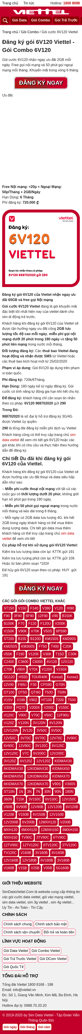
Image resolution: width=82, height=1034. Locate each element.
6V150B (39, 814)
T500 (72, 700)
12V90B (37, 807)
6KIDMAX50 (13, 776)
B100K (9, 623)
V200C (49, 707)
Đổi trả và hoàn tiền (59, 932)
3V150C (34, 799)
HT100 (46, 700)
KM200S (69, 639)
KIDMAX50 (61, 769)
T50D (49, 692)
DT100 (9, 692)
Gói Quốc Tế (13, 967)
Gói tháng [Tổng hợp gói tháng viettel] (27, 1027)
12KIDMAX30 (37, 769)
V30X (8, 707)
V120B (9, 814)
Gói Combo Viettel (45, 951)
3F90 (18, 616)
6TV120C (50, 845)
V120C (9, 715)
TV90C (26, 837)
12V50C (10, 738)
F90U (22, 684)
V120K (33, 654)
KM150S (51, 639)
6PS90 (61, 631)
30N (47, 791)
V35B (48, 868)
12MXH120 (47, 822)
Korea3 (72, 677)
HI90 (70, 608)
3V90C (71, 738)
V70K (35, 631)
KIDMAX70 (61, 776)
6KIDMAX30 (13, 769)
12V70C (56, 738)
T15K (20, 799)
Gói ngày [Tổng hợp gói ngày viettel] (10, 1027)
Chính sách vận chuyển (21, 932)
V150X (61, 669)
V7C (25, 753)
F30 (33, 684)
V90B (8, 807)
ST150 (9, 608)
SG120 (9, 677)
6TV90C (59, 837)
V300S (70, 784)
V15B (22, 868)
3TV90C (42, 837)
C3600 (23, 662)
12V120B (54, 807)
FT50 (43, 646)
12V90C (24, 746)
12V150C (69, 799)
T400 (55, 646)
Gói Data (19, 20)
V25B (35, 868)
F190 (20, 654)
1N (21, 791)
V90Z (33, 700)
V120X (47, 669)
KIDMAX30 (63, 761)
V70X (33, 669)
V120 (58, 608)
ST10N (9, 791)
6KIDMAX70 (13, 784)
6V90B (21, 807)
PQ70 (20, 707)
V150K (9, 631)
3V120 (27, 730)
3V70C (25, 738)
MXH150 (10, 837)
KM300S (28, 646)
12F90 (43, 616)
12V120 (67, 662)
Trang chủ (10, 3)
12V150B (56, 814)
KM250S (10, 646)
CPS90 (46, 684)
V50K (8, 654)
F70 (21, 623)
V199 (21, 700)
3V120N (39, 723)
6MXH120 (29, 830)
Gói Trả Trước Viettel (19, 959)
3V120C (41, 746)
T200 (60, 700)
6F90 (30, 616)
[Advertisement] (41, 141)
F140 (34, 608)
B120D (35, 639)
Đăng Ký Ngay (41, 82)
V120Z (9, 723)
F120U (45, 623)
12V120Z (43, 761)
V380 (46, 608)
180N (69, 791)
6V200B (28, 822)
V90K (22, 631)
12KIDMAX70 (37, 784)
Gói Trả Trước (66, 20)
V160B (26, 853)
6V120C (58, 746)
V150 (22, 608)
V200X (34, 707)
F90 (7, 616)
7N (38, 791)
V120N (23, 723)
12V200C (57, 753)
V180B (9, 868)
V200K (60, 623)
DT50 (22, 692)
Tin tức (28, 3)
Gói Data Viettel (15, 951)
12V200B (11, 822)
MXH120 (10, 830)
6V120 (52, 662)
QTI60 (35, 692)
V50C (48, 715)
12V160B (11, 860)
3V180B (63, 860)
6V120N (55, 723)
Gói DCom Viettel (53, 959)
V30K (47, 654)
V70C (35, 715)
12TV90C (11, 845)
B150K (67, 616)
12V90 (9, 684)
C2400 (9, 662)
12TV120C (31, 845)
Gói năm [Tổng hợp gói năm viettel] (44, 1027)
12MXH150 (49, 830)
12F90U (63, 715)
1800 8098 (71, 3)
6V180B (47, 860)
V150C (64, 707)
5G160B (62, 868)
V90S (56, 784)
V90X (20, 669)
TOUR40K (39, 677)
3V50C (42, 730)
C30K (72, 654)
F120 (32, 623)
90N (58, 791)
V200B (65, 822)
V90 (55, 616)
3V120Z (10, 761)
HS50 (23, 677)
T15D (60, 654)
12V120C (11, 753)
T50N (61, 692)
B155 (22, 639)
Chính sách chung (17, 924)
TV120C (10, 853)
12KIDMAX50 (37, 776)
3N (29, 791)
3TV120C (69, 845)
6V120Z (26, 761)
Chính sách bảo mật (50, 924)
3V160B (41, 853)
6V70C (40, 738)
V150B (23, 814)
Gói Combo (40, 20)
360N (8, 799)
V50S (48, 631)
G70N (60, 684)
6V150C (51, 799)
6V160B (58, 853)
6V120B (72, 807)
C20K (67, 646)
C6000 (37, 662)
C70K (8, 669)
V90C (22, 715)
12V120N (11, 730)
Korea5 (57, 677)
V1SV (8, 700)
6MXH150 (70, 830)
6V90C (9, 746)
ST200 (9, 639)
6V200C (39, 753)
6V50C (56, 730)
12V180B (29, 860)
